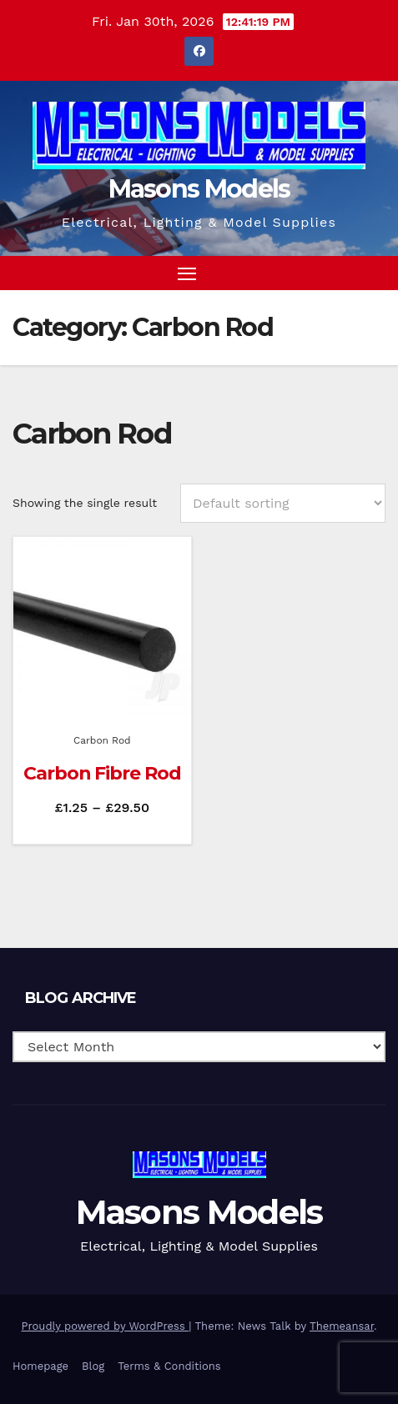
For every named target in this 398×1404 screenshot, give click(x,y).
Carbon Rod (102, 740)
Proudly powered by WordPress (105, 1326)
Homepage (40, 1366)
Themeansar (342, 1326)
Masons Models (199, 188)
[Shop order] (282, 503)
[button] (343, 272)
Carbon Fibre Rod (101, 773)
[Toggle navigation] (187, 273)
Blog (93, 1366)
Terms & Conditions (169, 1366)
